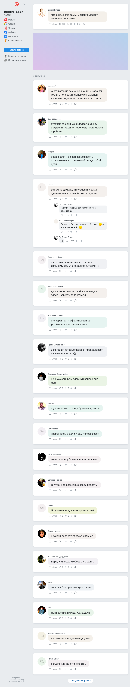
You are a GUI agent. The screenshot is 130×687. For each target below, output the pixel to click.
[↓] (79, 24)
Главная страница (15, 56)
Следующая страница (80, 681)
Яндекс (9, 28)
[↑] (75, 24)
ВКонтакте (11, 36)
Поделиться (84, 23)
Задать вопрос (17, 50)
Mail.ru (9, 19)
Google (9, 23)
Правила (12, 680)
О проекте (16, 678)
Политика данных (16, 682)
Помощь (21, 680)
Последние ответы (15, 60)
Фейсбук (10, 32)
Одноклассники (13, 40)
